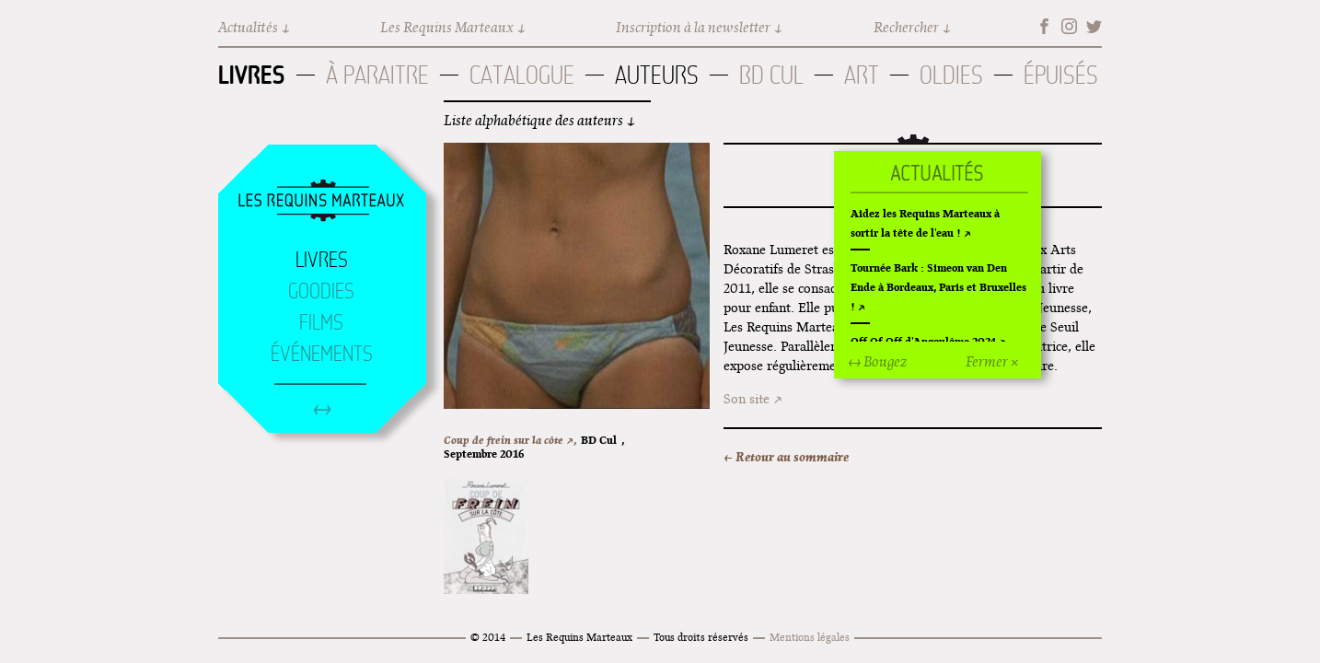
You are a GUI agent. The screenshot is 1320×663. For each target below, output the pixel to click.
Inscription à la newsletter (693, 27)
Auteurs (657, 75)
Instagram (1069, 26)
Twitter (1094, 26)
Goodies (321, 291)
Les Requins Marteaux (447, 27)
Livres (251, 74)
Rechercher (906, 27)
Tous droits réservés (701, 637)
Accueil (321, 201)
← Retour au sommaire (786, 456)
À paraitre (377, 75)
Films (321, 322)
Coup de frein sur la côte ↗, (510, 440)
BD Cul (771, 75)
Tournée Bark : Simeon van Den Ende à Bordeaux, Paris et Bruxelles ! (938, 287)
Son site (747, 398)
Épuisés (1061, 75)
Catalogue (521, 75)
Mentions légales (810, 637)
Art (861, 75)
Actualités (248, 27)
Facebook (1044, 26)
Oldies (951, 75)
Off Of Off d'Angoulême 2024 (923, 341)
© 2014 (487, 637)
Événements (322, 353)
